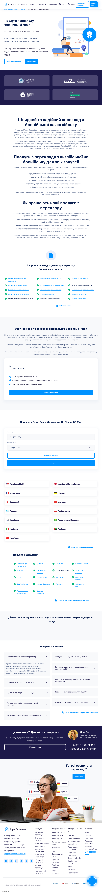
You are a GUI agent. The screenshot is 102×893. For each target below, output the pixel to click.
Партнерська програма (73, 848)
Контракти (59, 577)
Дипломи (40, 563)
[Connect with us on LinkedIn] (17, 861)
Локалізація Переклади (39, 855)
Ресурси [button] (32, 4)
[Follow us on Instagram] (6, 861)
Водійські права (22, 584)
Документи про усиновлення (22, 592)
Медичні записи (42, 577)
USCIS (19, 577)
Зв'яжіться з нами (35, 747)
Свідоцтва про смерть (80, 585)
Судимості (59, 563)
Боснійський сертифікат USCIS (50, 278)
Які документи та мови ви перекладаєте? (27, 716)
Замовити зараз (93, 4)
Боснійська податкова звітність (50, 290)
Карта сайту (73, 873)
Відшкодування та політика (74, 842)
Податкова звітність (79, 578)
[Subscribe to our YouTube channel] (28, 861)
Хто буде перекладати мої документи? (75, 657)
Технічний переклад (55, 866)
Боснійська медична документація (52, 285)
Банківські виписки (43, 584)
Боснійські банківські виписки (18, 290)
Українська (5, 891)
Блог (70, 867)
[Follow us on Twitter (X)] (12, 861)
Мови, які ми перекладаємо (82, 547)
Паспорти (59, 584)
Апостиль (20, 570)
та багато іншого (66, 306)
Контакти (71, 870)
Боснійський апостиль (79, 294)
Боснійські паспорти (79, 298)
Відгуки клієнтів (74, 858)
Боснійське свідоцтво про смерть (19, 294)
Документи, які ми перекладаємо (72, 600)
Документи (56, 848)
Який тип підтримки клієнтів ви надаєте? (75, 702)
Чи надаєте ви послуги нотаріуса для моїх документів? (75, 680)
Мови (23, 9)
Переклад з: (10, 432)
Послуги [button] (23, 4)
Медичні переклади (39, 866)
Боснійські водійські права (17, 285)
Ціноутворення (53, 4)
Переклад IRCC (58, 835)
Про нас (71, 835)
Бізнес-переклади (42, 843)
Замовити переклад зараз (51, 392)
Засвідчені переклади (39, 833)
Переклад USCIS (58, 832)
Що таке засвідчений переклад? (27, 682)
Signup (71, 4)
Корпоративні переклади (40, 872)
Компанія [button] (41, 4)
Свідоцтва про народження (22, 565)
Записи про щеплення (79, 572)
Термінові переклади (56, 860)
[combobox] (7, 891)
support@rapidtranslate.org (15, 854)
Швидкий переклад (11, 9)
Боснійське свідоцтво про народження (17, 280)
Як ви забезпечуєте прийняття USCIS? (75, 692)
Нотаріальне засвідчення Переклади (40, 848)
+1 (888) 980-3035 (91, 853)
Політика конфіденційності (91, 847)
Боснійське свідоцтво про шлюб (83, 290)
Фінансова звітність (82, 563)
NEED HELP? (92, 881)
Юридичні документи (40, 592)
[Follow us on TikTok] (23, 861)
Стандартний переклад (40, 839)
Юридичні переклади (39, 861)
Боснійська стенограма (80, 278)
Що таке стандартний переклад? (27, 693)
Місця (87, 832)
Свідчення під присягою (41, 572)
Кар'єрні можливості (89, 836)
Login (62, 4)
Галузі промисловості (58, 871)
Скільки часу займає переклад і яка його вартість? (27, 704)
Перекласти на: (11, 442)
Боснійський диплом (47, 294)
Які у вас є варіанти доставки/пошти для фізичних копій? (75, 668)
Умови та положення (89, 842)
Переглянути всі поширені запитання (80, 712)
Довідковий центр (72, 862)
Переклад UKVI (57, 839)
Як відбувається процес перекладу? (27, 657)
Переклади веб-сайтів (58, 855)
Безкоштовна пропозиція (81, 4)
